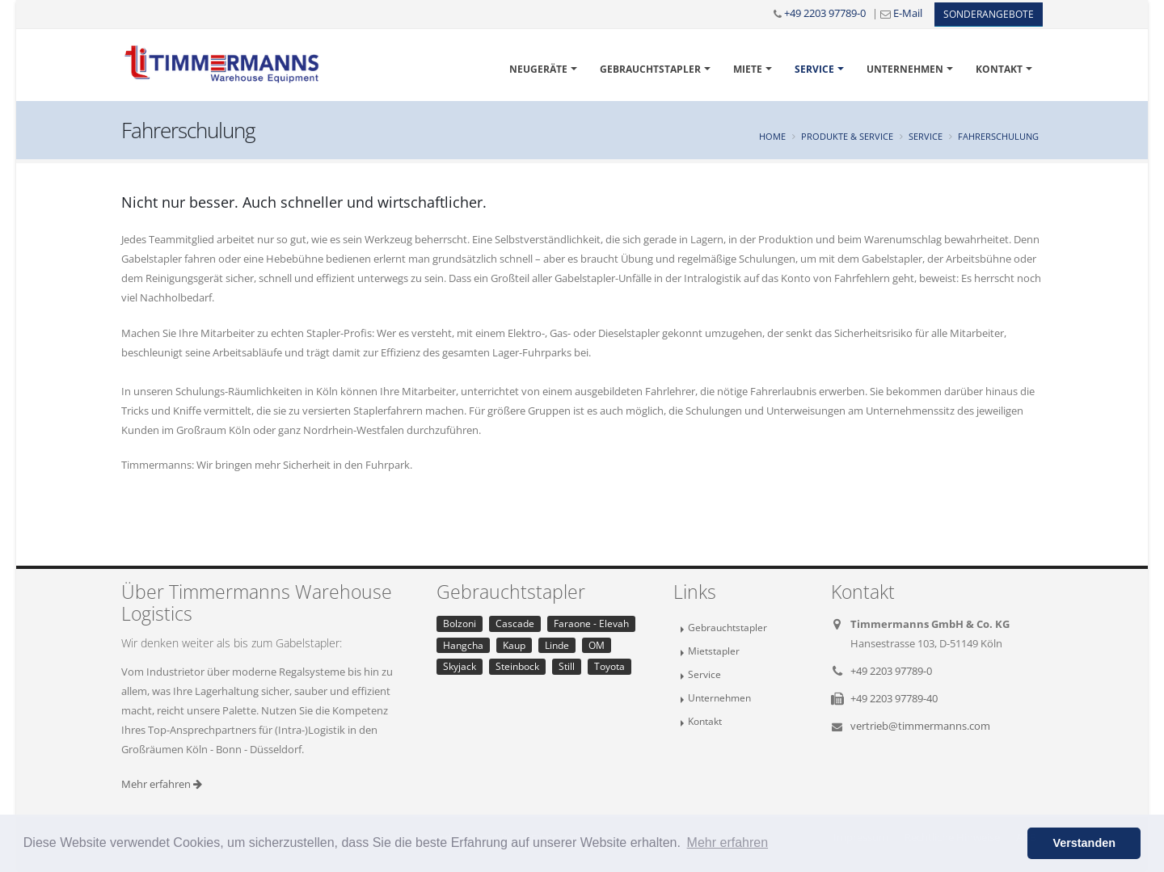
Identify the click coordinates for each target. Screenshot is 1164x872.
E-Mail (907, 13)
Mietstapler (714, 650)
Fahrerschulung (998, 136)
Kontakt (999, 69)
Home (772, 136)
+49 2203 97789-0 (825, 13)
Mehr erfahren (161, 784)
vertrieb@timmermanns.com (920, 725)
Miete (747, 69)
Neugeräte (538, 69)
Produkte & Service (847, 136)
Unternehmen (905, 69)
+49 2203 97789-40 (894, 698)
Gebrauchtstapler (650, 69)
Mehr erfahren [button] (728, 842)
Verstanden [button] (1084, 842)
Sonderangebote (988, 14)
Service (814, 69)
